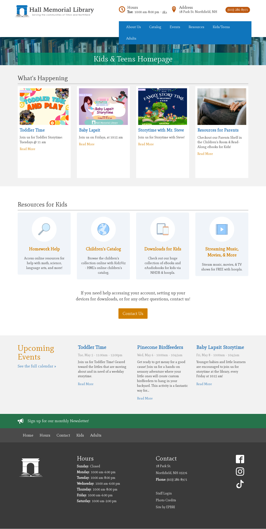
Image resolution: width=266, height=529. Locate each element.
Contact (63, 435)
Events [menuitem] (175, 27)
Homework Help (44, 248)
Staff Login (164, 493)
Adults (95, 435)
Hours (132, 7)
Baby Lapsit (89, 130)
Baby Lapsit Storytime (220, 347)
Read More (27, 149)
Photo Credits (166, 500)
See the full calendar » (37, 366)
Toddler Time (32, 130)
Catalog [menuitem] (155, 27)
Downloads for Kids (162, 248)
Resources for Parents (218, 130)
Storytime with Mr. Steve (161, 130)
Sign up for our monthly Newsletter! (58, 420)
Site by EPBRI (165, 507)
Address (186, 7)
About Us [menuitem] (133, 27)
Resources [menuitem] (196, 27)
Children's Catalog (103, 248)
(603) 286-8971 (238, 10)
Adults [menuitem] (131, 38)
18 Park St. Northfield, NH (198, 12)
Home (28, 435)
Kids (80, 435)
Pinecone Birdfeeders (160, 347)
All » (164, 12)
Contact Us (133, 313)
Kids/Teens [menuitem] (221, 27)
